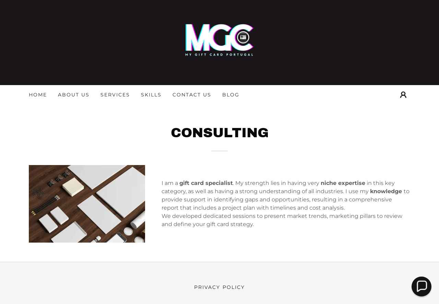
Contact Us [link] (192, 95)
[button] (403, 95)
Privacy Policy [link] (219, 287)
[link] (219, 42)
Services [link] (115, 95)
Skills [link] (151, 95)
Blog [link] (230, 95)
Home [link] (38, 95)
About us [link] (74, 95)
